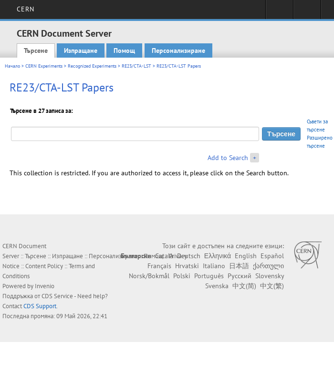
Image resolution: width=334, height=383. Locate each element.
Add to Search (228, 157)
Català (164, 256)
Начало (12, 66)
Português (209, 276)
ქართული (268, 266)
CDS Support (39, 306)
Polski (181, 276)
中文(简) (244, 286)
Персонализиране (178, 50)
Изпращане (80, 50)
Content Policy (44, 266)
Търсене (36, 50)
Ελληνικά (217, 256)
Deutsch (188, 256)
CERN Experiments (44, 66)
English (246, 256)
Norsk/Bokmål (149, 276)
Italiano (214, 266)
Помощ (124, 50)
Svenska (217, 286)
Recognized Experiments (92, 66)
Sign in (279, 12)
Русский (239, 276)
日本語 (239, 266)
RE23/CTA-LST (136, 66)
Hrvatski (187, 266)
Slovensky (269, 276)
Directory (307, 12)
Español (272, 256)
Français (159, 266)
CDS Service (57, 296)
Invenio (44, 286)
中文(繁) (272, 286)
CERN (25, 9)
